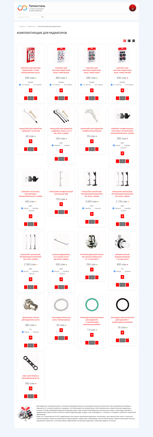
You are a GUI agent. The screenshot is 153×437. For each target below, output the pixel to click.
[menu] (76, 17)
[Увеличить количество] (35, 104)
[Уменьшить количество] (25, 104)
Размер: (30, 88)
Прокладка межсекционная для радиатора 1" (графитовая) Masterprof (122, 325)
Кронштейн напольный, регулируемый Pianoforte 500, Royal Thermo (30, 262)
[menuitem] (20, 17)
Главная (20, 17)
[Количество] (31, 104)
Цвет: (61, 148)
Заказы (57, 17)
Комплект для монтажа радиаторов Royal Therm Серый (92, 76)
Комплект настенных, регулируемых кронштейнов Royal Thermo (30, 199)
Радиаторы (31, 32)
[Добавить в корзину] (30, 96)
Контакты (47, 17)
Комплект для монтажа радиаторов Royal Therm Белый (61, 76)
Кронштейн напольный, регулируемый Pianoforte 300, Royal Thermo (122, 199)
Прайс (38, 17)
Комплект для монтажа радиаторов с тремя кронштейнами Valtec (31, 76)
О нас (73, 17)
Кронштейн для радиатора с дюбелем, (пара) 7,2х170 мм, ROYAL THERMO (61, 136)
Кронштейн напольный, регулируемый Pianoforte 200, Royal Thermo (92, 199)
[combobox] (29, 22)
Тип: (122, 274)
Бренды (65, 17)
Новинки (30, 17)
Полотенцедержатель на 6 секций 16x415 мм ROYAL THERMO (61, 262)
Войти (134, 17)
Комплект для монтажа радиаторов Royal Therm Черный (122, 76)
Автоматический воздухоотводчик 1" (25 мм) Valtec (122, 262)
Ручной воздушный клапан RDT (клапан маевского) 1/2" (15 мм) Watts (91, 262)
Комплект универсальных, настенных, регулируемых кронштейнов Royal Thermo (122, 136)
